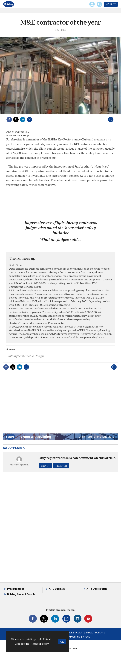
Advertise (74, 636)
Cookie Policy (74, 632)
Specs (86, 636)
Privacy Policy (94, 632)
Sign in (45, 465)
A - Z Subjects (57, 588)
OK (62, 641)
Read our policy (40, 643)
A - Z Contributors (96, 588)
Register (61, 465)
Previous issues (15, 588)
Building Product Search (21, 594)
